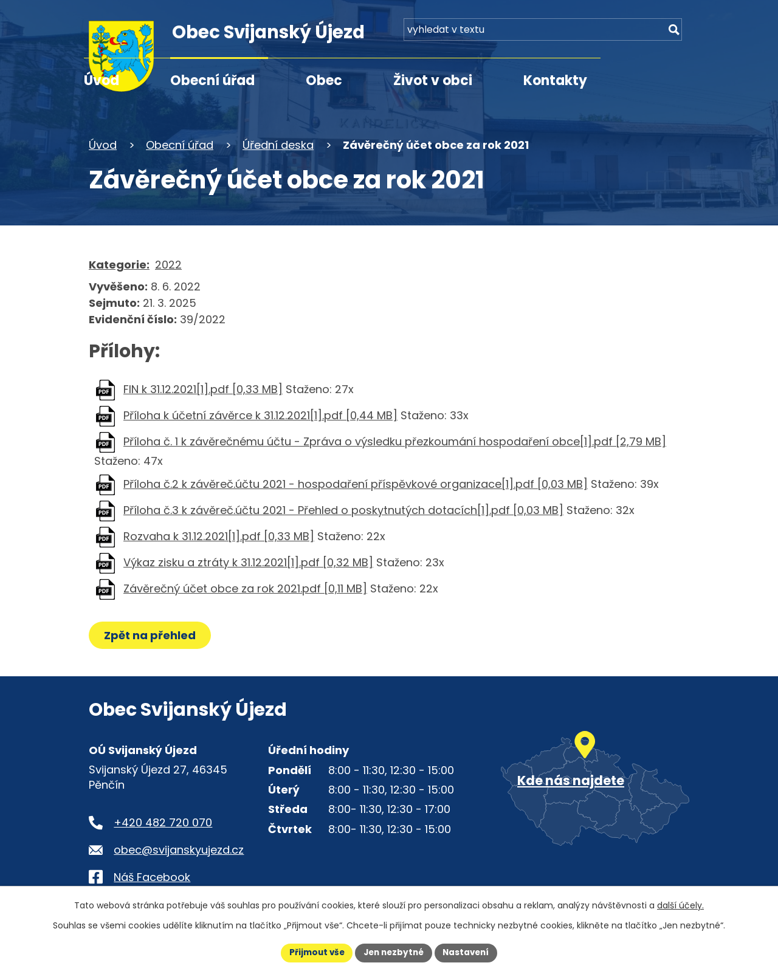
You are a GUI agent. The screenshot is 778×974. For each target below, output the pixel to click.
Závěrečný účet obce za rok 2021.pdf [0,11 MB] (245, 588)
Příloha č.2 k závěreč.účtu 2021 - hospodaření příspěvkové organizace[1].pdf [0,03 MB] (355, 484)
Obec (324, 80)
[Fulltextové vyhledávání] (619, 35)
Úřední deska (278, 145)
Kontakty (555, 80)
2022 (168, 264)
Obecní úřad (212, 80)
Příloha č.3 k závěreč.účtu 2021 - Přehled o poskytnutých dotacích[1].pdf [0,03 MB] (343, 510)
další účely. (680, 905)
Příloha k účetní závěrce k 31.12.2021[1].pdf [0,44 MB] (260, 415)
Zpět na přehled (151, 635)
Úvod (101, 80)
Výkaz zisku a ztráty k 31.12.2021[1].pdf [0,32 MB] (248, 562)
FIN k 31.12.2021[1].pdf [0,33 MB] (203, 389)
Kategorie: (119, 264)
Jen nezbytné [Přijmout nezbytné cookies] (393, 952)
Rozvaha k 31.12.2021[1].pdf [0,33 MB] (218, 536)
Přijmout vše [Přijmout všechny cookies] (313, 952)
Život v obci (432, 80)
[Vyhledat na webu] (672, 35)
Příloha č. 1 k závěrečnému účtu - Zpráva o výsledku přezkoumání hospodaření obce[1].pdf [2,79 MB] (394, 441)
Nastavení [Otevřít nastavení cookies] (469, 952)
